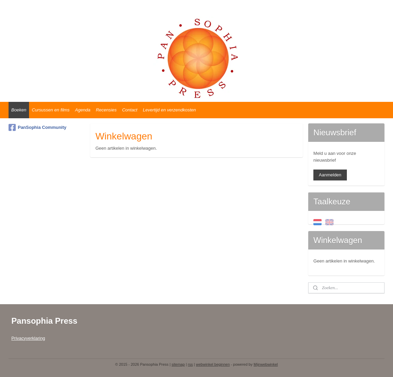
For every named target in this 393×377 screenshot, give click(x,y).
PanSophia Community (37, 127)
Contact (129, 109)
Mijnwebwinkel (266, 364)
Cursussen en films (51, 109)
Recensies (106, 109)
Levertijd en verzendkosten (169, 109)
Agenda (83, 109)
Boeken (18, 109)
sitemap (178, 364)
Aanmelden (330, 174)
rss (190, 364)
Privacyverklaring (28, 338)
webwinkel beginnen (213, 364)
